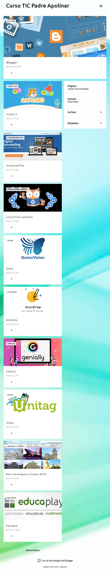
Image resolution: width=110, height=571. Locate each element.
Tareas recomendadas (78, 89)
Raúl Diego (73, 102)
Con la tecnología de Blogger (55, 560)
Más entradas (33, 550)
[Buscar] (95, 6)
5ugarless (63, 567)
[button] (102, 73)
